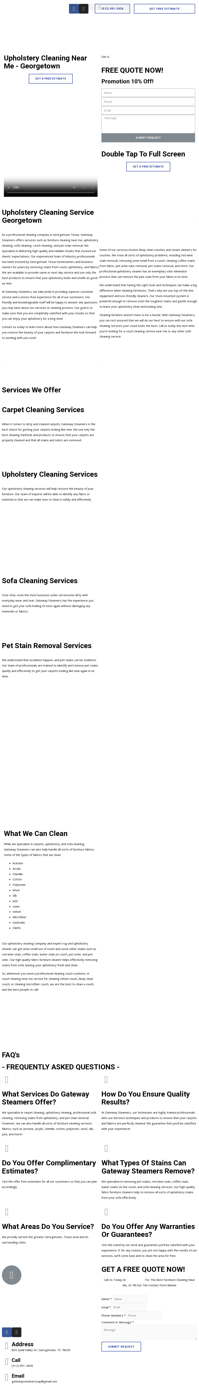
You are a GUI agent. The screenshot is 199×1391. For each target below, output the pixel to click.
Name (106, 1299)
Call (17, 1360)
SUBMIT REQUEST (121, 1348)
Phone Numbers (113, 1317)
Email (19, 1375)
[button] (112, 9)
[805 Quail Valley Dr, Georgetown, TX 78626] (50, 1295)
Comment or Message (117, 1323)
